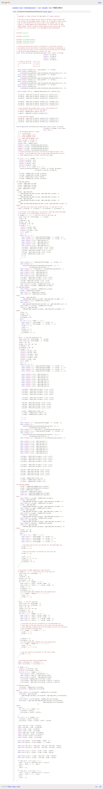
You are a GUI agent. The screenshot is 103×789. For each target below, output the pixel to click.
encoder (45, 8)
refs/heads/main (29, 8)
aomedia (15, 8)
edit (49, 11)
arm (50, 8)
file (45, 11)
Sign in (99, 2)
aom (21, 8)
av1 (39, 8)
